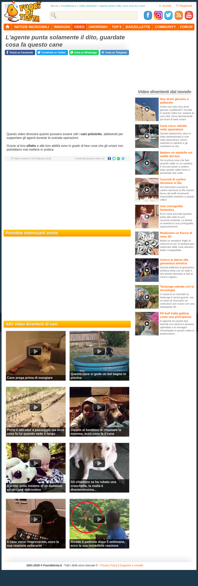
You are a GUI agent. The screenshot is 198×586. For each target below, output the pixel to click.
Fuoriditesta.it (68, 5)
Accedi (165, 5)
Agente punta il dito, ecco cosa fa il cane (122, 5)
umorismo (98, 27)
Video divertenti (88, 5)
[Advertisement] (67, 196)
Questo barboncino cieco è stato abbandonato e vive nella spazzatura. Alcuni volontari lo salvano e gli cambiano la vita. (175, 140)
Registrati (184, 5)
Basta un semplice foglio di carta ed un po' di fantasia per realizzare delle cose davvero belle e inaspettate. (177, 245)
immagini (62, 27)
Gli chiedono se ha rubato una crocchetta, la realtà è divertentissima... (93, 485)
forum (186, 27)
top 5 (116, 27)
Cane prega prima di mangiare (29, 377)
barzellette (138, 27)
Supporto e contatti (131, 565)
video (79, 27)
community (165, 27)
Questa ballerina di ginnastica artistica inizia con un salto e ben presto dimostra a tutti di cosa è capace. (177, 272)
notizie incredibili (31, 27)
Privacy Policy (108, 565)
